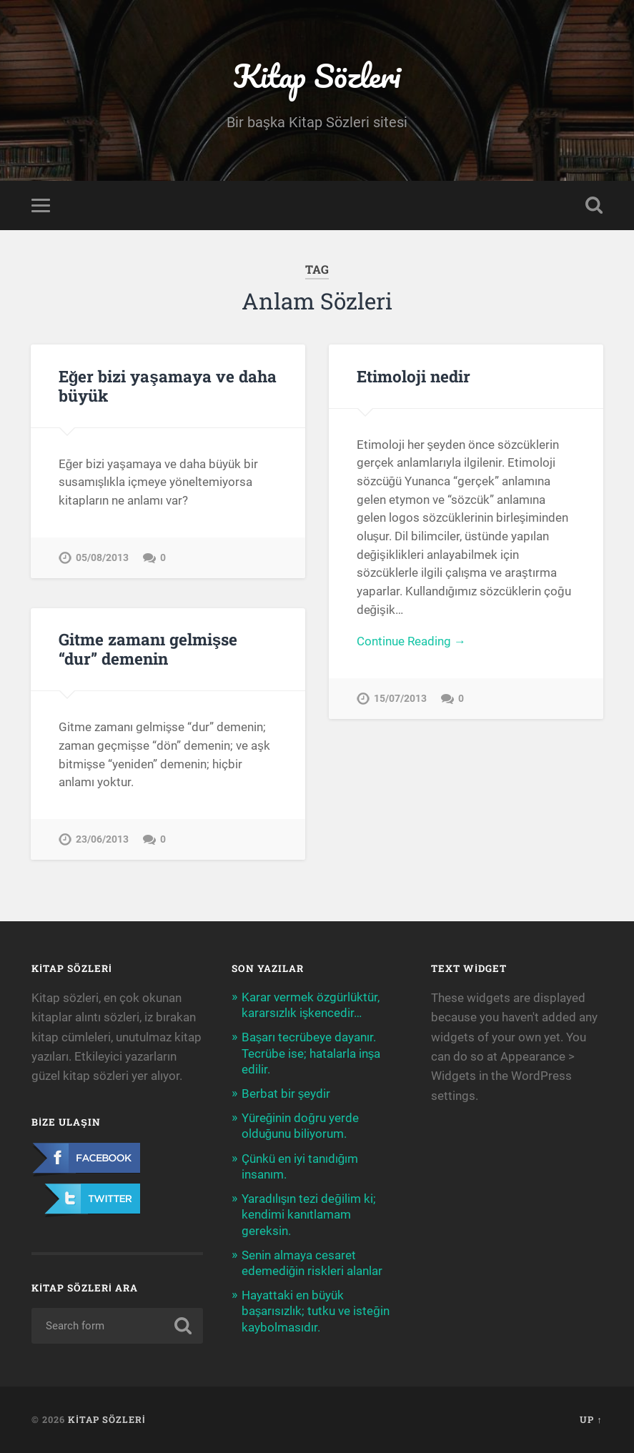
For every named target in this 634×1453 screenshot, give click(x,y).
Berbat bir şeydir (286, 1093)
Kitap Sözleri (316, 75)
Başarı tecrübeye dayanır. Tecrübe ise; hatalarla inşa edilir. (311, 1053)
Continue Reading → (411, 641)
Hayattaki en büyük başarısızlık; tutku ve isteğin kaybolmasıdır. (316, 1311)
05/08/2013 (102, 558)
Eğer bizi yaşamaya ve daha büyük (168, 385)
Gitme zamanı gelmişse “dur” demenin (148, 648)
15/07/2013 (400, 699)
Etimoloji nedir (413, 376)
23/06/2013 (102, 839)
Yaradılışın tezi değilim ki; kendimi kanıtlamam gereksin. (309, 1214)
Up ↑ (591, 1419)
